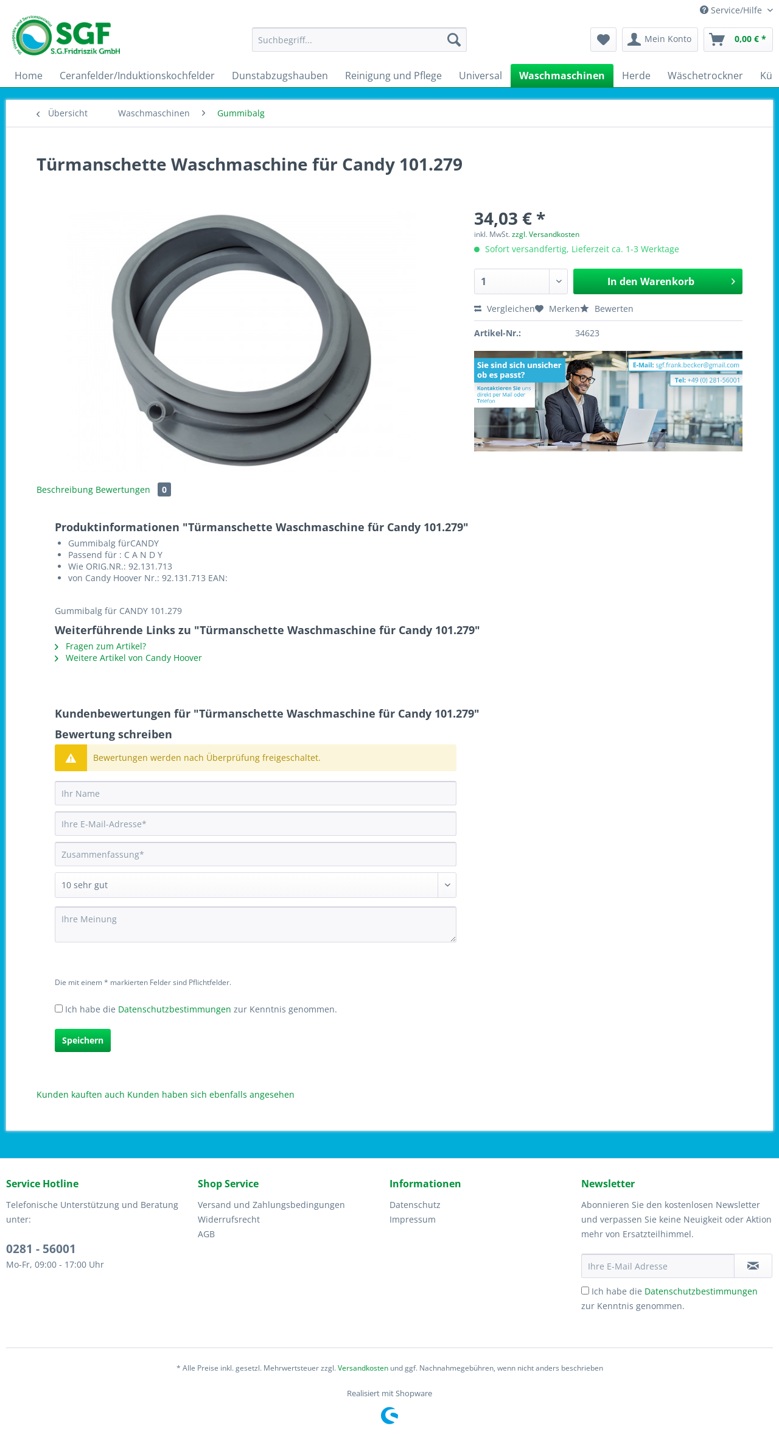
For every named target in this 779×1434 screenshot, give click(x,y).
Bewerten (607, 308)
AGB (206, 1234)
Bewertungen (133, 489)
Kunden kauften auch (81, 1094)
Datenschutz (415, 1204)
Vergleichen (504, 308)
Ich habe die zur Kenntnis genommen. (201, 1009)
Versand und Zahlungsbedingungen (271, 1204)
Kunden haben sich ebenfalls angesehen (211, 1094)
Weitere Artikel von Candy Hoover (128, 657)
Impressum (413, 1219)
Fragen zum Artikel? (100, 646)
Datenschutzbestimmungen (174, 1009)
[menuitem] (359, 45)
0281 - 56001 (41, 1249)
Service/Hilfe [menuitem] (732, 10)
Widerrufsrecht (229, 1219)
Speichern (82, 1040)
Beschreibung (65, 489)
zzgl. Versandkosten (545, 234)
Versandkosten (363, 1368)
